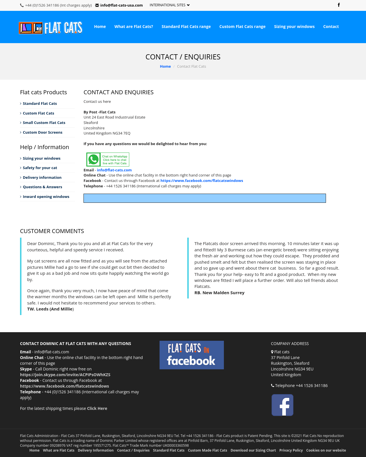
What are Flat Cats (58, 450)
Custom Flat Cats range (242, 26)
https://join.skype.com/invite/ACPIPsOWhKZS (65, 374)
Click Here (97, 408)
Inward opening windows (44, 196)
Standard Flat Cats (38, 103)
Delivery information (40, 177)
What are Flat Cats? (133, 26)
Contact (331, 26)
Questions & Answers (41, 186)
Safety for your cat (38, 167)
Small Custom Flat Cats (42, 122)
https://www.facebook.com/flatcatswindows (201, 180)
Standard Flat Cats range (186, 26)
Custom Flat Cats (37, 113)
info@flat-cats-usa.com (119, 5)
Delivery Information (96, 450)
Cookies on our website (326, 450)
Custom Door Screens (41, 132)
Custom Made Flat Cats (207, 450)
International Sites (170, 5)
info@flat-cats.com (114, 170)
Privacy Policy (291, 450)
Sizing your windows (294, 26)
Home (100, 26)
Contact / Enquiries (133, 450)
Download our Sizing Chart (253, 450)
